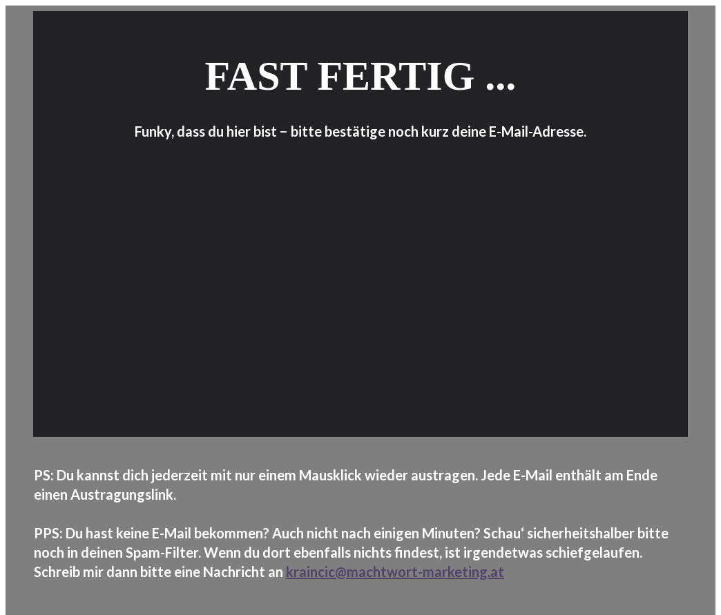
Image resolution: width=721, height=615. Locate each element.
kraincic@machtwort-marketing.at (395, 571)
